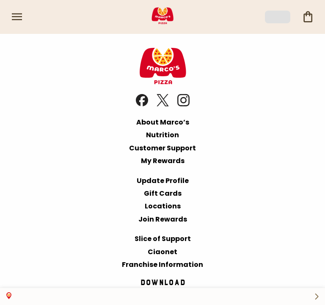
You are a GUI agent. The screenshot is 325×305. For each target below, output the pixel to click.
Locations (163, 206)
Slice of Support (163, 239)
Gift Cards (163, 193)
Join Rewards (162, 219)
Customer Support (162, 148)
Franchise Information (162, 264)
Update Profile (163, 181)
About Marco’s (162, 122)
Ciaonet (162, 252)
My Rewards (163, 161)
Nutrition (162, 135)
